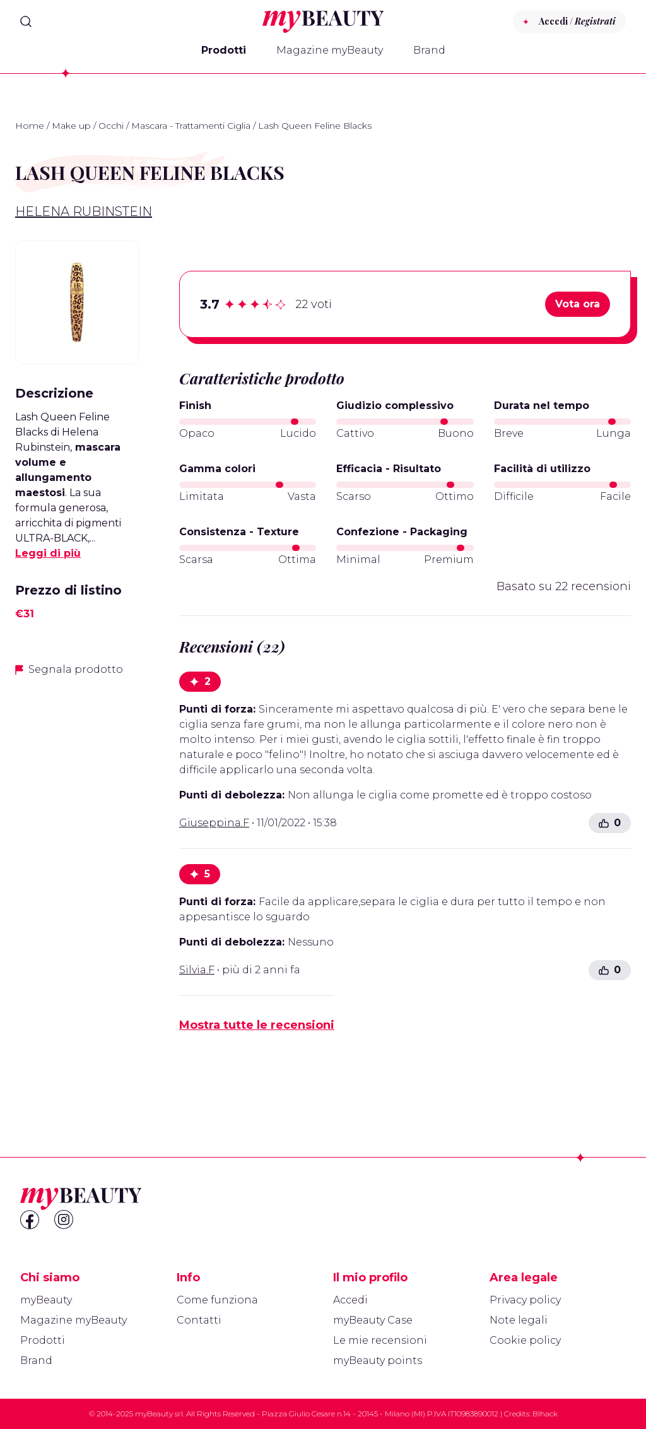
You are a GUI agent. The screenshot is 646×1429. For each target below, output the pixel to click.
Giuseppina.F (214, 823)
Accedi (350, 1300)
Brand (429, 50)
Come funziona (217, 1300)
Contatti (199, 1320)
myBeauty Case (373, 1320)
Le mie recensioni (380, 1340)
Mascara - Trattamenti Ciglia (190, 125)
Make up (71, 125)
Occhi (111, 125)
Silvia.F (196, 970)
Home (29, 125)
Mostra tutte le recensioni (256, 1025)
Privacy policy (525, 1300)
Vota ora (577, 304)
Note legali (519, 1320)
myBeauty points (377, 1361)
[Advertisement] (77, 886)
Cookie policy (525, 1340)
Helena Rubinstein (83, 211)
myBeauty (46, 1300)
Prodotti (223, 50)
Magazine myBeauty (329, 50)
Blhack (545, 1413)
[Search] (26, 21)
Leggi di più (48, 553)
